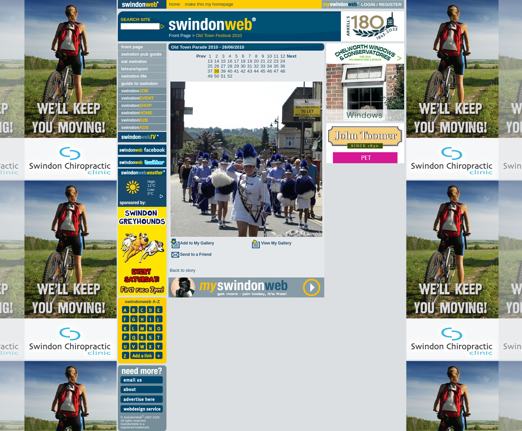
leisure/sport (134, 68)
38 (216, 71)
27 (223, 66)
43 (249, 71)
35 (276, 66)
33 (262, 66)
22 (269, 61)
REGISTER (390, 4)
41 (236, 71)
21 (262, 61)
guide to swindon (139, 83)
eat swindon (134, 61)
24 (282, 61)
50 (216, 76)
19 (249, 61)
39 (223, 71)
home (174, 4)
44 (256, 71)
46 (269, 71)
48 (282, 71)
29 (236, 66)
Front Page (180, 35)
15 (223, 61)
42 (243, 71)
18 (243, 61)
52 (229, 76)
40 (229, 71)
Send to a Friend (190, 254)
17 (236, 61)
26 (216, 66)
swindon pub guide (141, 54)
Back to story (181, 270)
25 (210, 66)
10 (269, 56)
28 (229, 66)
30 (243, 66)
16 (229, 61)
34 (269, 66)
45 (262, 71)
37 (210, 71)
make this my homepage (208, 4)
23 (276, 61)
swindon (134, 90)
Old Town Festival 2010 (219, 35)
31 (249, 66)
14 (216, 61)
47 (276, 71)
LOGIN (368, 4)
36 (282, 66)
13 (210, 61)
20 (256, 61)
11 (276, 56)
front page (132, 46)
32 (256, 66)
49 (210, 76)
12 (282, 56)
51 (223, 76)
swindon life (134, 76)
